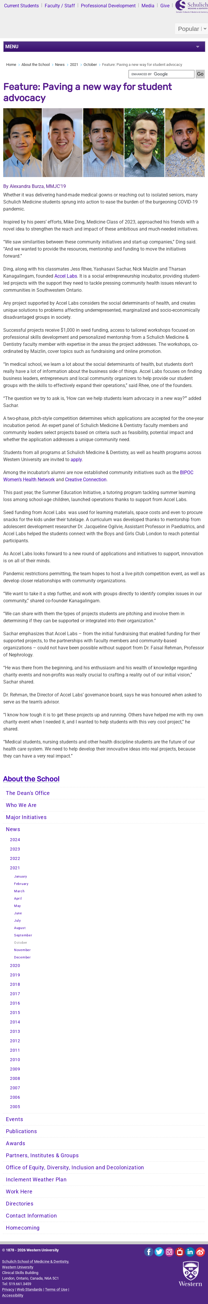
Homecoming (23, 1228)
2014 (15, 1022)
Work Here (19, 1192)
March (19, 891)
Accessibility (12, 1295)
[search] (161, 74)
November (22, 950)
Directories (20, 1204)
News (60, 64)
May (17, 906)
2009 (15, 1069)
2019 (15, 975)
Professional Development (108, 6)
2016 (15, 1003)
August (20, 928)
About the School (35, 64)
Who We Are (21, 805)
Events (14, 1119)
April (18, 899)
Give (164, 6)
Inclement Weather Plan (36, 1180)
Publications (21, 1131)
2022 (15, 858)
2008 (15, 1078)
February (21, 884)
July (17, 921)
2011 (15, 1050)
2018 (15, 984)
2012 (15, 1040)
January (20, 876)
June (18, 913)
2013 (15, 1031)
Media (148, 6)
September (23, 935)
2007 (15, 1087)
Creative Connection (86, 479)
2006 (15, 1097)
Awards (15, 1143)
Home (11, 64)
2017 (15, 993)
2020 (15, 965)
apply (76, 459)
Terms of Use (56, 1289)
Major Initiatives (26, 817)
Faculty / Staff (60, 6)
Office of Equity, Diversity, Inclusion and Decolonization (75, 1167)
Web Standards (29, 1289)
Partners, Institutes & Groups (42, 1155)
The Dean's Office (28, 793)
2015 (15, 1012)
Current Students (21, 6)
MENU (12, 46)
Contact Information (31, 1216)
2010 (15, 1059)
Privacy (8, 1289)
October (90, 64)
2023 (15, 849)
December (22, 957)
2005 (15, 1106)
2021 (74, 64)
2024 (15, 839)
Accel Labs (65, 276)
